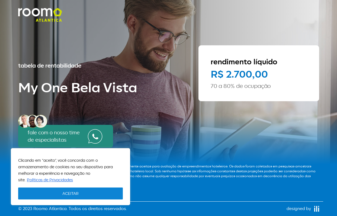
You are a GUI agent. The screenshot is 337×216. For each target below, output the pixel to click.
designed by (303, 208)
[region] (70, 176)
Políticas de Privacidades (50, 179)
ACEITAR (70, 193)
